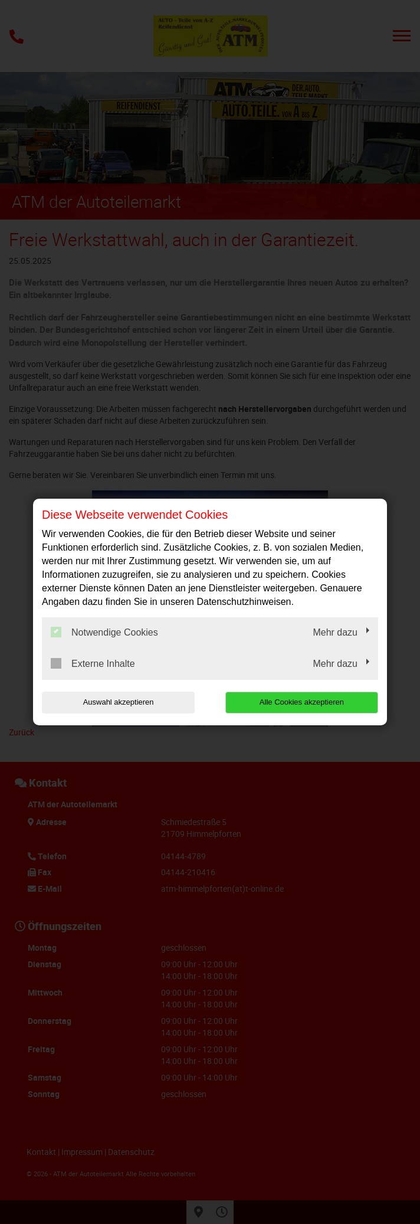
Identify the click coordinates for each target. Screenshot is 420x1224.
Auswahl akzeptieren (117, 702)
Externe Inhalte (93, 663)
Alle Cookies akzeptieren (302, 702)
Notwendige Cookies (104, 632)
